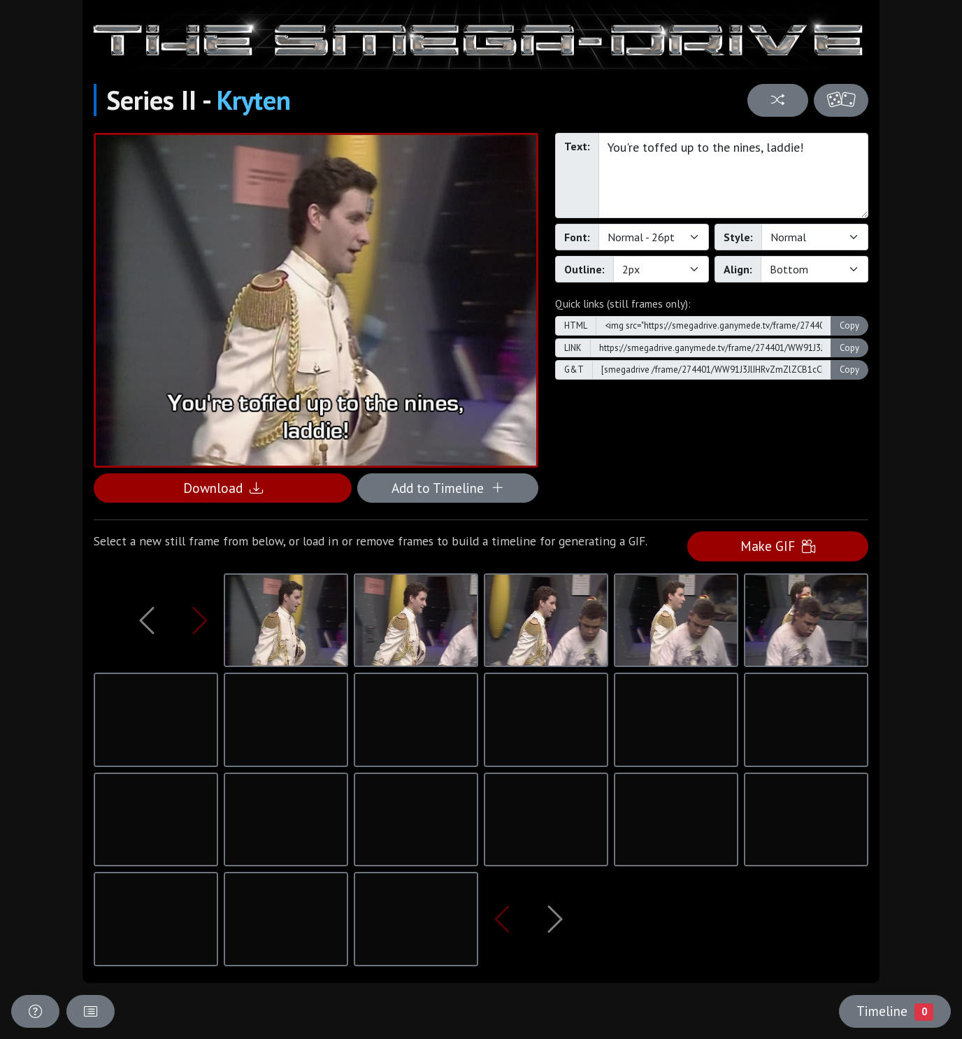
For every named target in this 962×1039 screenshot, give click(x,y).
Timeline (894, 1011)
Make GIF (777, 545)
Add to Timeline (448, 487)
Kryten (254, 100)
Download (223, 487)
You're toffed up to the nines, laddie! (733, 175)
